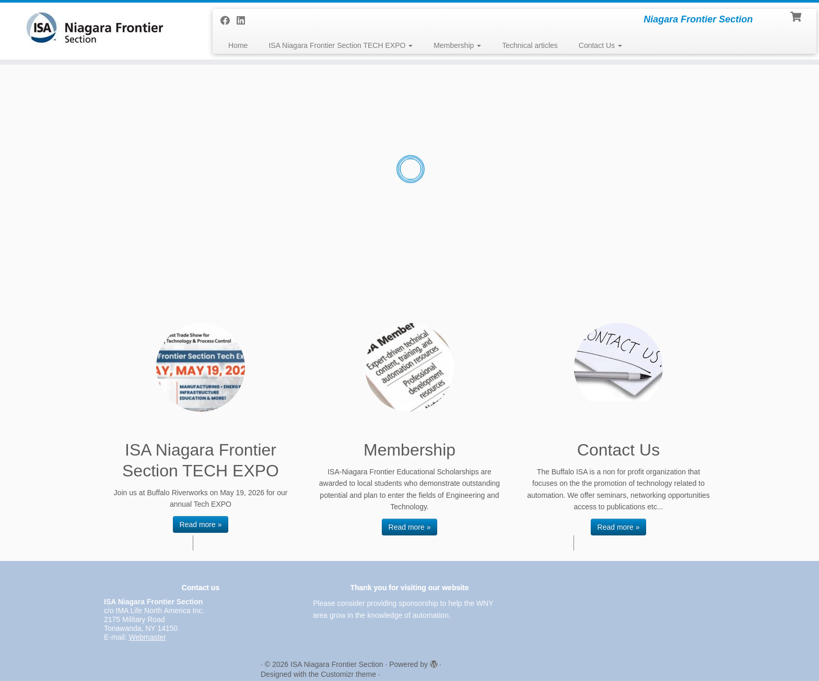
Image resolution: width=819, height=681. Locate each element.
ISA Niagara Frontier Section (336, 664)
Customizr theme (348, 674)
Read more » (201, 524)
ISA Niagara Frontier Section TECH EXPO (340, 45)
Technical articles (530, 45)
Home (238, 45)
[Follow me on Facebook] (228, 21)
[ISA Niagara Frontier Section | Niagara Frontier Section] (94, 28)
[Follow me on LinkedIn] (244, 21)
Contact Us (600, 45)
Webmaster (147, 637)
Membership (457, 45)
